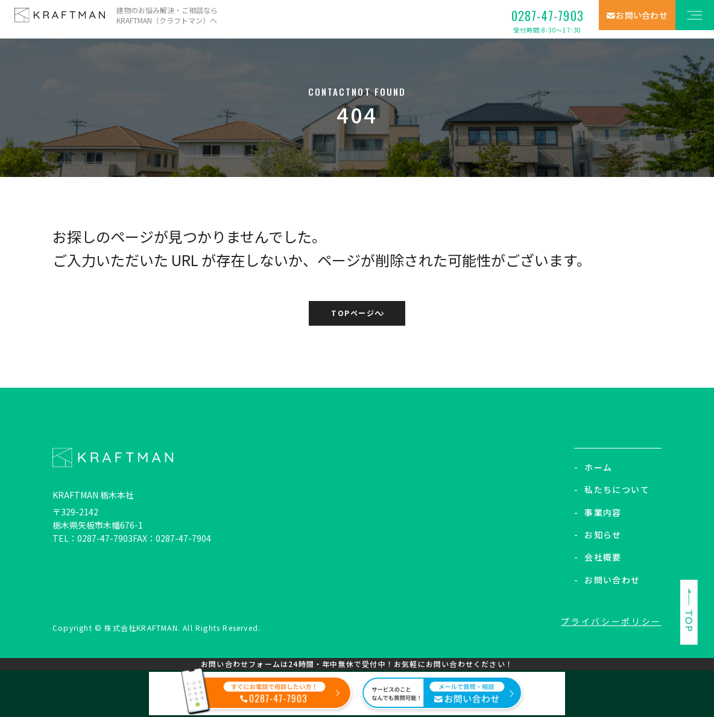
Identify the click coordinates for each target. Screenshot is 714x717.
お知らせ (598, 535)
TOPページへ (356, 314)
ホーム (593, 467)
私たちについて (611, 489)
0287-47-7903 (547, 21)
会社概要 (598, 557)
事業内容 (598, 512)
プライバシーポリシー (613, 622)
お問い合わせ (607, 580)
